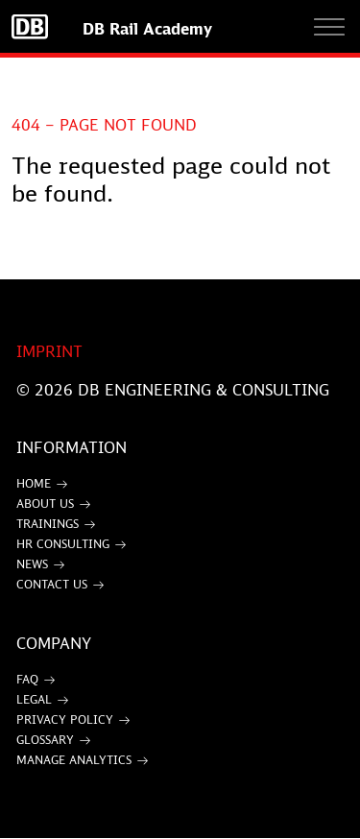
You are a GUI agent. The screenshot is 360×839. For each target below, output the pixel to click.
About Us (45, 503)
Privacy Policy (64, 719)
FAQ (27, 679)
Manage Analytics (74, 760)
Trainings (47, 523)
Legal (34, 699)
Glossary (45, 739)
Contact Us (51, 584)
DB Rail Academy (147, 28)
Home (33, 483)
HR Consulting (62, 544)
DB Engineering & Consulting (203, 389)
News (32, 564)
